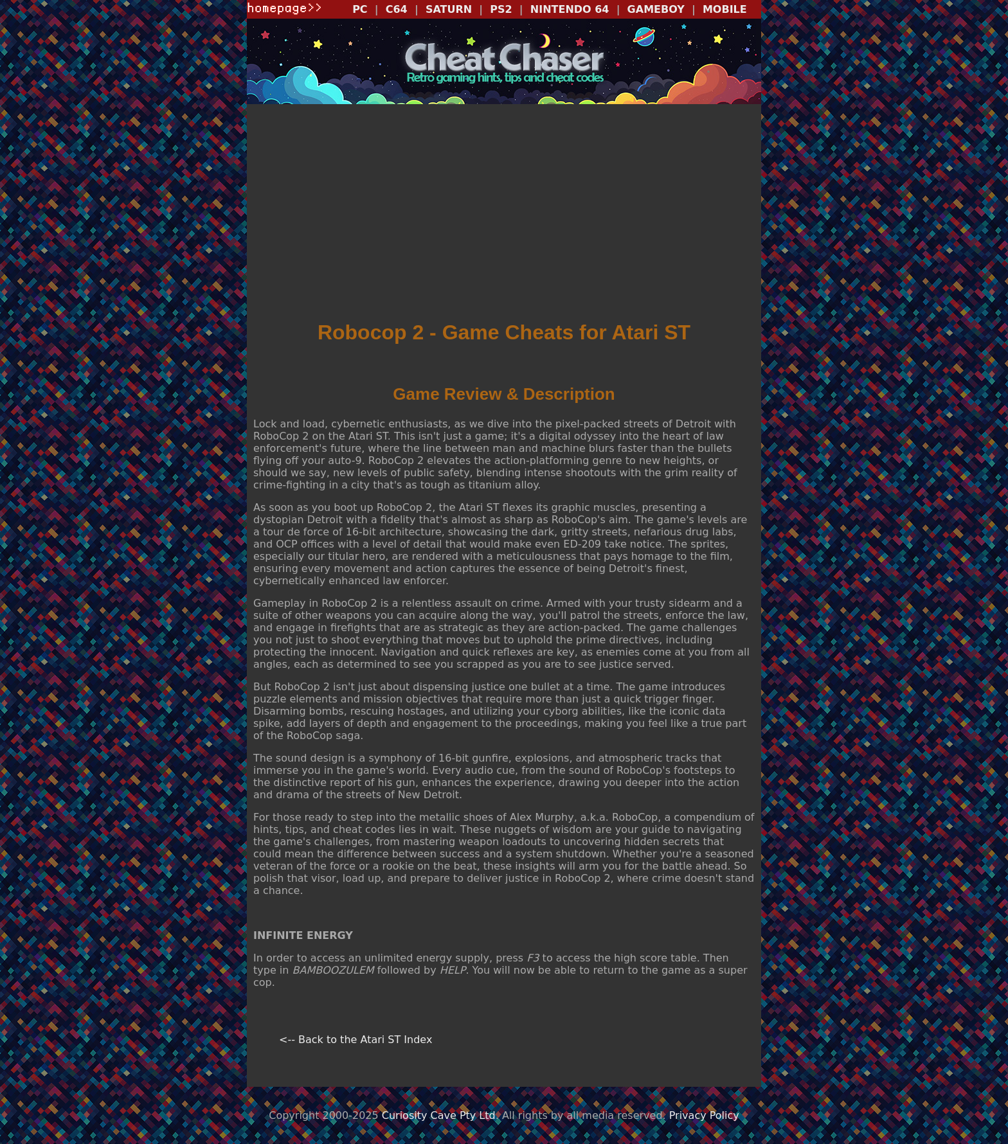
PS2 (501, 9)
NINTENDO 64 (569, 9)
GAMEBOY (656, 9)
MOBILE (725, 9)
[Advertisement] (504, 217)
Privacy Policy (704, 1115)
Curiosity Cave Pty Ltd (439, 1115)
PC (359, 9)
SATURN (449, 9)
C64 (397, 9)
